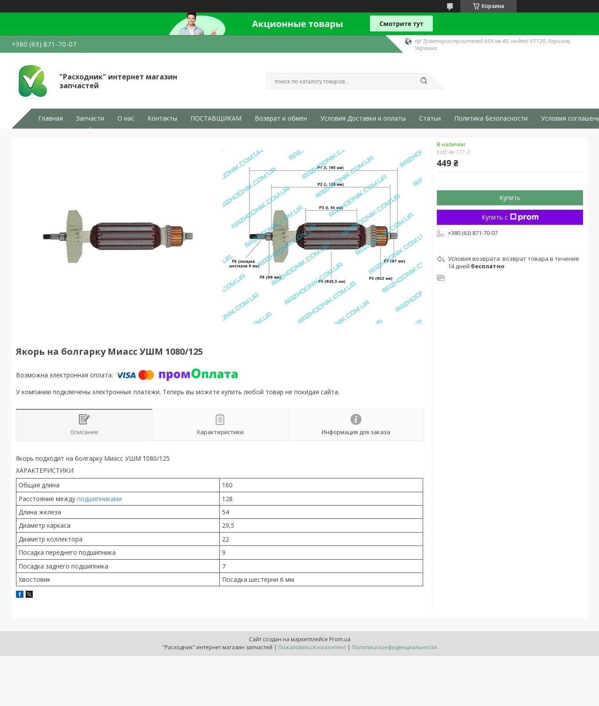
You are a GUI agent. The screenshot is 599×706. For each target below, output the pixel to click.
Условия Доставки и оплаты (363, 118)
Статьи (430, 118)
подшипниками (99, 498)
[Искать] (423, 81)
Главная (50, 118)
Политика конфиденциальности (394, 647)
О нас (125, 118)
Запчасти (90, 118)
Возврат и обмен (281, 118)
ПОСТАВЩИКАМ (216, 118)
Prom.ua (339, 639)
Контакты (162, 118)
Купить (510, 197)
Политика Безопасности (491, 118)
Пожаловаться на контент (312, 647)
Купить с (510, 217)
